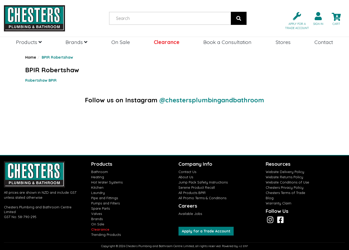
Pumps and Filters (105, 203)
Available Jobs (190, 214)
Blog (270, 198)
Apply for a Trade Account (206, 231)
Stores (283, 42)
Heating (97, 177)
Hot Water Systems (107, 182)
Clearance (166, 42)
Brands (76, 42)
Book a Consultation (227, 42)
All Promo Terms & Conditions (202, 198)
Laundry (98, 193)
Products (29, 42)
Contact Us (187, 172)
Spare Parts (100, 208)
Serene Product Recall (196, 187)
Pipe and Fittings (104, 198)
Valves (96, 214)
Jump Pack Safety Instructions (203, 182)
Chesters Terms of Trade (285, 193)
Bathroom (99, 172)
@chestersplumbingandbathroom (211, 100)
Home (30, 57)
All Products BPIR (192, 193)
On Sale (120, 42)
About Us (185, 177)
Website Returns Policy (284, 177)
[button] (295, 20)
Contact (323, 42)
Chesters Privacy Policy (284, 187)
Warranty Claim (278, 203)
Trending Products (106, 234)
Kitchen (97, 187)
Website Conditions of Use (287, 182)
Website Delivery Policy (285, 172)
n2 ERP (243, 246)
